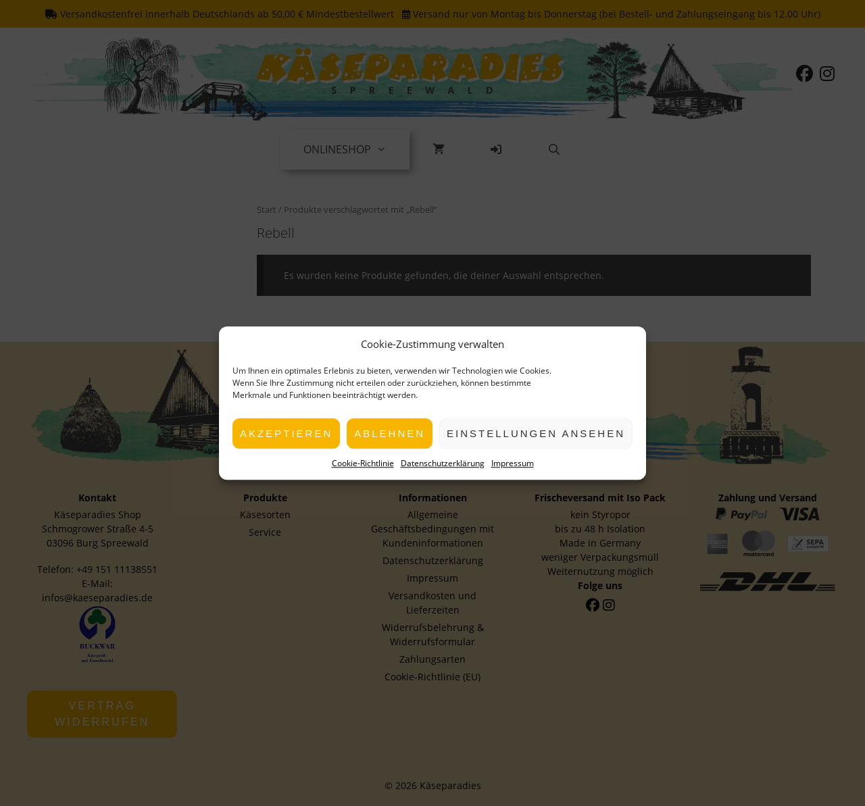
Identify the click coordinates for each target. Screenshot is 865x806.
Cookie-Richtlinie (363, 463)
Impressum (512, 463)
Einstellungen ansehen (536, 433)
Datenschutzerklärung (443, 463)
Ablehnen (389, 433)
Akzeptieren (286, 433)
